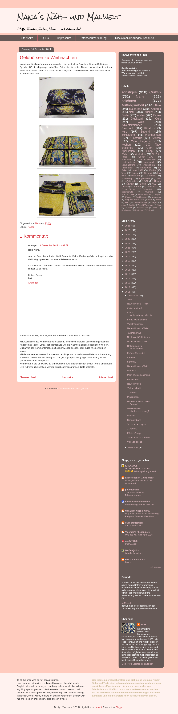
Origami (148, 173)
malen (140, 115)
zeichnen (129, 101)
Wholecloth (140, 154)
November (133, 447)
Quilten (155, 92)
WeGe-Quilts (132, 550)
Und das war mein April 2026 (139, 535)
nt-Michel (126, 603)
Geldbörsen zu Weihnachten (135, 347)
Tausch (128, 207)
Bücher (125, 154)
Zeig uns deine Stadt (134, 199)
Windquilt (151, 186)
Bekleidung (128, 134)
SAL (146, 181)
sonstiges (129, 92)
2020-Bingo (127, 178)
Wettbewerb (141, 197)
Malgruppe (135, 108)
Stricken (148, 112)
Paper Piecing (129, 189)
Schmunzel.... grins (136, 424)
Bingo (143, 183)
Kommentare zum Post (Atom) (72, 388)
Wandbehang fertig (134, 553)
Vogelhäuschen (135, 324)
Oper (158, 178)
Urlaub (157, 181)
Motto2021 (138, 170)
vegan (154, 202)
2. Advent (131, 428)
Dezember (133, 295)
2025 (128, 230)
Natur (132, 112)
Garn (149, 147)
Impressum (64, 38)
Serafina (131, 361)
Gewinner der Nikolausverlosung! (138, 409)
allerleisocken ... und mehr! (139, 477)
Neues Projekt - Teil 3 (137, 341)
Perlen (149, 210)
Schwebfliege (149, 189)
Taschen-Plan (134, 333)
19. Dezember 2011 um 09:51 (53, 245)
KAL (154, 183)
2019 (128, 256)
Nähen (31, 227)
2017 (128, 265)
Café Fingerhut (141, 141)
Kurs (124, 131)
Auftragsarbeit (133, 105)
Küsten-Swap (133, 433)
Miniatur (131, 415)
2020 (128, 252)
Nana (143, 624)
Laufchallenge (129, 162)
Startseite (27, 38)
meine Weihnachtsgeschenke (139, 314)
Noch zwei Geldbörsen (138, 337)
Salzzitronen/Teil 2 (134, 525)
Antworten (33, 282)
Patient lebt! (133, 379)
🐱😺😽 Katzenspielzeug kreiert (140, 471)
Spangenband (134, 420)
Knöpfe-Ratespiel (135, 353)
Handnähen (127, 167)
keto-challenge (140, 202)
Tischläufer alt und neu (138, 437)
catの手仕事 (131, 541)
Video (155, 208)
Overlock (149, 192)
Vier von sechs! (135, 442)
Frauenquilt (145, 167)
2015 (128, 274)
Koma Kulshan (144, 194)
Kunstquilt (136, 138)
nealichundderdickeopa (137, 501)
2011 (128, 291)
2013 (128, 283)
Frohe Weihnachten (137, 319)
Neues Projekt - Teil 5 (137, 303)
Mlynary (130, 183)
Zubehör (146, 131)
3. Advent (131, 392)
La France (151, 175)
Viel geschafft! (134, 388)
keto (127, 202)
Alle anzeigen (156, 567)
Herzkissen (138, 210)
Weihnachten (153, 134)
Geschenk (128, 128)
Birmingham (126, 210)
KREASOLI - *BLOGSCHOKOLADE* (137, 467)
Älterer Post (106, 377)
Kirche (152, 170)
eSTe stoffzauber (134, 522)
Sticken (156, 138)
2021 (128, 247)
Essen (157, 115)
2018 (128, 261)
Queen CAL (145, 156)
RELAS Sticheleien (135, 559)
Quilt (158, 118)
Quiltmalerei (132, 181)
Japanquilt (149, 162)
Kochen (126, 144)
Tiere (158, 105)
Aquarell (156, 108)
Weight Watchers (145, 205)
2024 (128, 234)
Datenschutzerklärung (93, 38)
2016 (128, 269)
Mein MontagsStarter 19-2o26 (139, 504)
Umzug (128, 197)
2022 (128, 243)
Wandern (135, 175)
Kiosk (158, 199)
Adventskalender (132, 125)
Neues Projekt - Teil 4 (137, 328)
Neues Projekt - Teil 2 (137, 366)
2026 (128, 225)
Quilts (45, 38)
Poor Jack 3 (130, 544)
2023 (128, 239)
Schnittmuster (142, 208)
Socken (137, 186)
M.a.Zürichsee (128, 194)
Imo (150, 199)
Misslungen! (133, 397)
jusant (99, 707)
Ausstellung (127, 159)
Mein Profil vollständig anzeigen (137, 664)
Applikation (128, 151)
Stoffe (125, 115)
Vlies (124, 173)
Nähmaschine (128, 165)
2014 (128, 278)
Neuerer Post (28, 377)
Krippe (135, 173)
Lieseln (125, 186)
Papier (158, 194)
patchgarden (132, 489)
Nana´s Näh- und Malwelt (68, 17)
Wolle (141, 121)
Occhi (131, 205)
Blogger (119, 707)
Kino (159, 205)
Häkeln (148, 128)
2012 (128, 287)
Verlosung (156, 197)
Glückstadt (137, 118)
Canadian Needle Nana (137, 511)
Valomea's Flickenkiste (137, 532)
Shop (149, 151)
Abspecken (149, 165)
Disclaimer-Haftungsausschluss (134, 38)
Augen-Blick (144, 178)
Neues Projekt (134, 383)
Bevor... (128, 562)
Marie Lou (132, 370)
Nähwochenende (147, 159)
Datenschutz (127, 192)
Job (123, 205)
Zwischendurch (134, 308)
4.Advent (131, 357)
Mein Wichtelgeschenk (138, 375)
